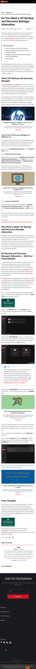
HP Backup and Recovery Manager (10, 84)
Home (2, 12)
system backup (28, 273)
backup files (26, 269)
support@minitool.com (7, 532)
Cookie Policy (20, 667)
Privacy (14, 660)
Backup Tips (9, 12)
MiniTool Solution (11, 38)
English (29, 28)
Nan (4, 28)
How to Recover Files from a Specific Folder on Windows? (17, 222)
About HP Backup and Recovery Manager (17, 48)
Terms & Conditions (19, 660)
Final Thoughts (10, 58)
